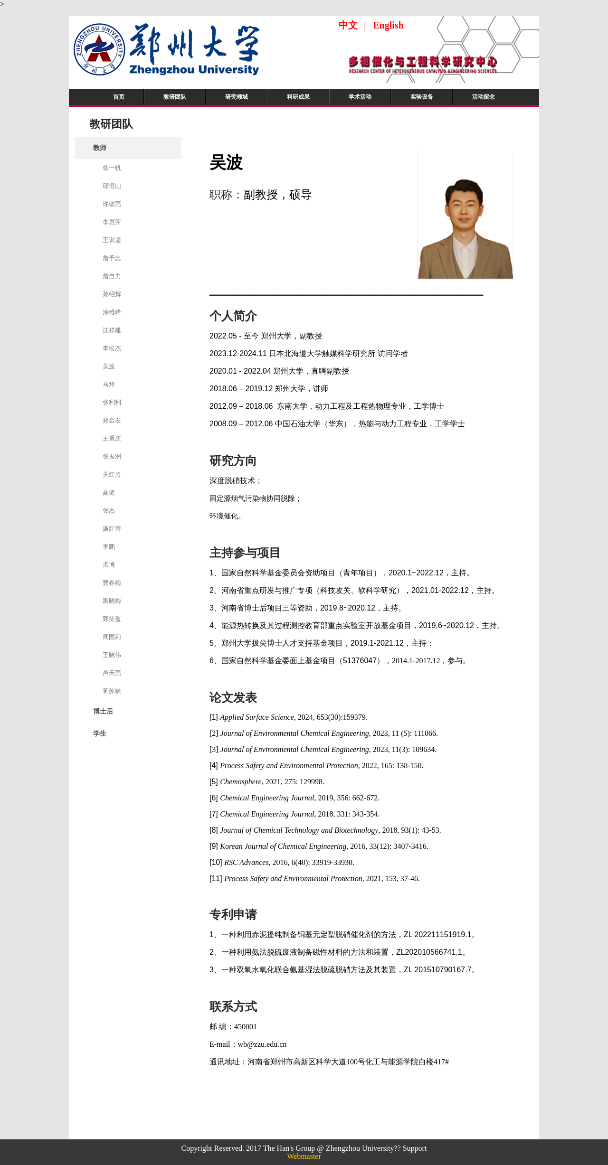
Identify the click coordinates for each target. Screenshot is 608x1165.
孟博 (109, 564)
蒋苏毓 (112, 691)
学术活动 (360, 97)
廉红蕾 (112, 528)
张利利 (112, 402)
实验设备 (421, 97)
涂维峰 (112, 312)
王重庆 (112, 438)
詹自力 (112, 276)
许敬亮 (112, 203)
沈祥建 (112, 330)
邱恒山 (112, 185)
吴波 (109, 366)
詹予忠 (112, 258)
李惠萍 (112, 221)
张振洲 (112, 456)
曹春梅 (112, 582)
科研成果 (298, 97)
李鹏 (109, 546)
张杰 (109, 510)
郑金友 (112, 420)
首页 (118, 97)
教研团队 (174, 97)
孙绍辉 (112, 294)
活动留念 (483, 97)
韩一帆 (112, 167)
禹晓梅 (112, 600)
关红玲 (112, 474)
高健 (109, 492)
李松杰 (112, 348)
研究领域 (236, 97)
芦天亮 (112, 672)
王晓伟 (112, 654)
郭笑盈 (112, 618)
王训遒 (112, 240)
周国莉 (112, 636)
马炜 (109, 384)
